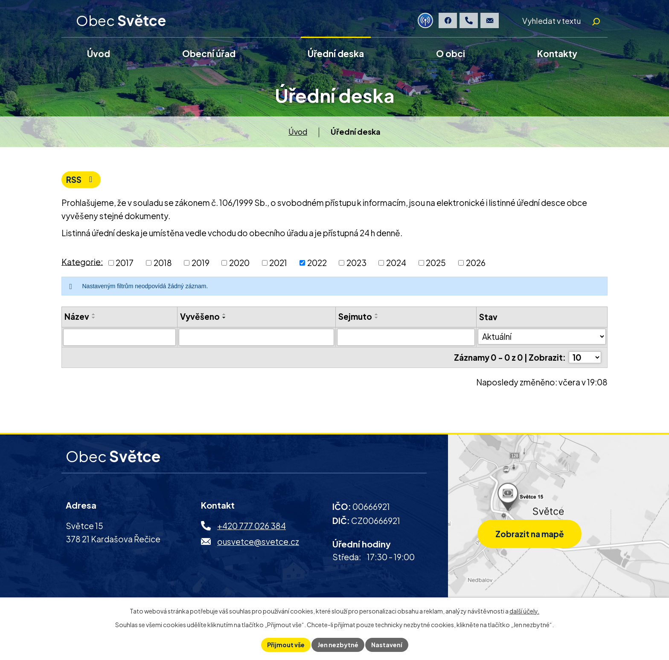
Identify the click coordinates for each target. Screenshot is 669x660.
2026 (476, 264)
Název (76, 318)
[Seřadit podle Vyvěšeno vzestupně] (224, 315)
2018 (163, 264)
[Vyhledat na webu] (558, 21)
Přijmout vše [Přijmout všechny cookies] (286, 644)
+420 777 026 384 (251, 527)
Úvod (297, 132)
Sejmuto (355, 318)
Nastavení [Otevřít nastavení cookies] (386, 644)
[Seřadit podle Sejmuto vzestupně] (376, 315)
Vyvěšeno (200, 318)
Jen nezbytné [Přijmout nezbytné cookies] (337, 644)
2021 (278, 264)
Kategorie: (82, 263)
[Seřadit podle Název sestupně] (94, 319)
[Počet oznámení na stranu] (585, 359)
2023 (356, 264)
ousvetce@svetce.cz (258, 543)
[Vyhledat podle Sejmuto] (406, 338)
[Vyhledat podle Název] (119, 338)
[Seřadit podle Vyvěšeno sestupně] (224, 319)
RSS (81, 181)
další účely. (524, 611)
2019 (200, 264)
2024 (396, 264)
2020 (239, 264)
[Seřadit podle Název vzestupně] (94, 315)
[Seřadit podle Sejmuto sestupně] (376, 319)
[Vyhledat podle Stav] (542, 338)
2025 (436, 264)
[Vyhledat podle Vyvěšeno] (256, 338)
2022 (317, 264)
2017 (125, 264)
